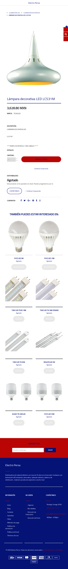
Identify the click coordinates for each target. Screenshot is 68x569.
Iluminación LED (14, 13)
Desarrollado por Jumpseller (52, 550)
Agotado (18, 319)
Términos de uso (13, 535)
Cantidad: (10, 155)
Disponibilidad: (12, 176)
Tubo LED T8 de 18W (19, 310)
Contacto (10, 512)
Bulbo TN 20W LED (18, 414)
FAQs (9, 519)
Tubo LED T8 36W (19, 362)
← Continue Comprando (33, 191)
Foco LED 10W (49, 258)
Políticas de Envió (13, 532)
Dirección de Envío (34, 518)
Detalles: (10, 150)
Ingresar (31, 505)
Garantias (10, 515)
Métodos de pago (13, 522)
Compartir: (11, 200)
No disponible (19, 267)
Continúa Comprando (41, 168)
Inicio (9, 505)
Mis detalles (32, 508)
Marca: (9, 113)
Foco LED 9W (18, 258)
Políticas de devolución (10, 527)
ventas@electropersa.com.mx (56, 514)
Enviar (50, 450)
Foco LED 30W (49, 414)
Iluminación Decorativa (31, 13)
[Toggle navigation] (62, 3)
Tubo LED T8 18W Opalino (49, 310)
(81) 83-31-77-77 (53, 508)
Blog (8, 508)
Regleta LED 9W (49, 362)
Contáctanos (14, 191)
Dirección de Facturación (31, 513)
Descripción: (11, 126)
